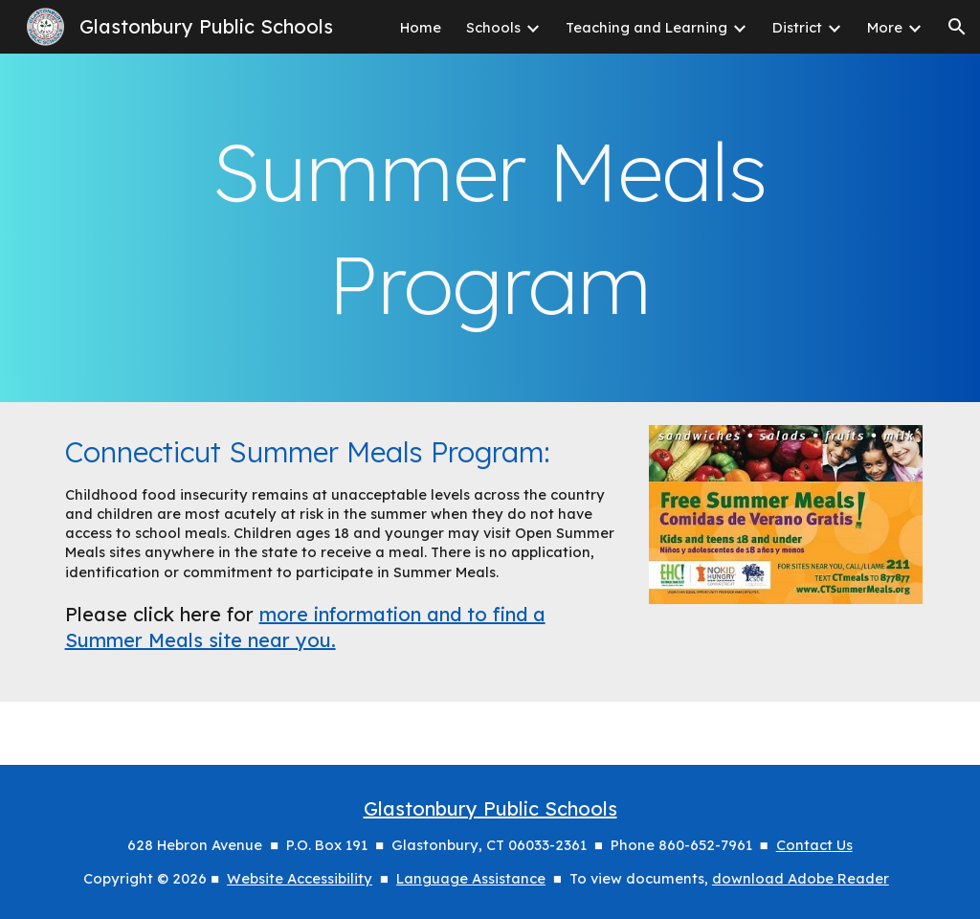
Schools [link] (493, 27)
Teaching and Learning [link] (646, 27)
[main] (490, 227)
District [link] (797, 27)
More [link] (884, 27)
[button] (957, 27)
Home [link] (420, 27)
